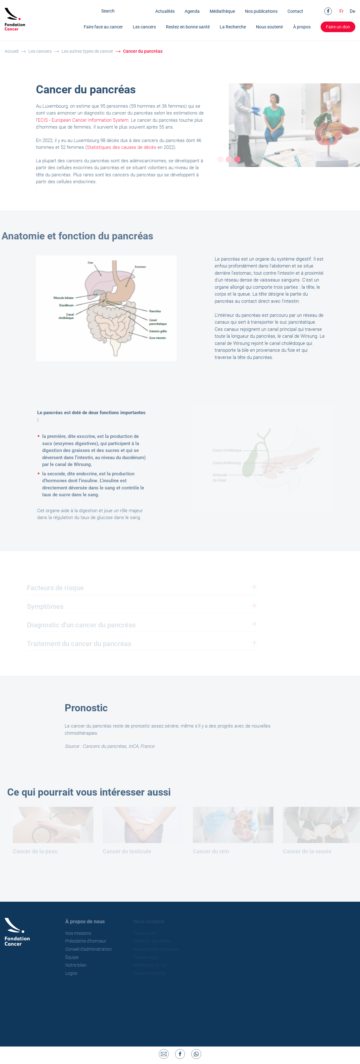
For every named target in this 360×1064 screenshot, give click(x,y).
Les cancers (40, 51)
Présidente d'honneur (89, 941)
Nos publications (261, 11)
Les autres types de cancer (87, 51)
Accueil (11, 51)
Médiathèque (222, 11)
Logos (75, 973)
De (352, 11)
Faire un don (338, 26)
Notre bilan (79, 965)
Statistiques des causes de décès (124, 147)
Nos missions (82, 933)
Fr (341, 11)
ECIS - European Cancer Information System (86, 120)
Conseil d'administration (92, 949)
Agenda (192, 11)
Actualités (165, 11)
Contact (295, 11)
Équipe (75, 957)
